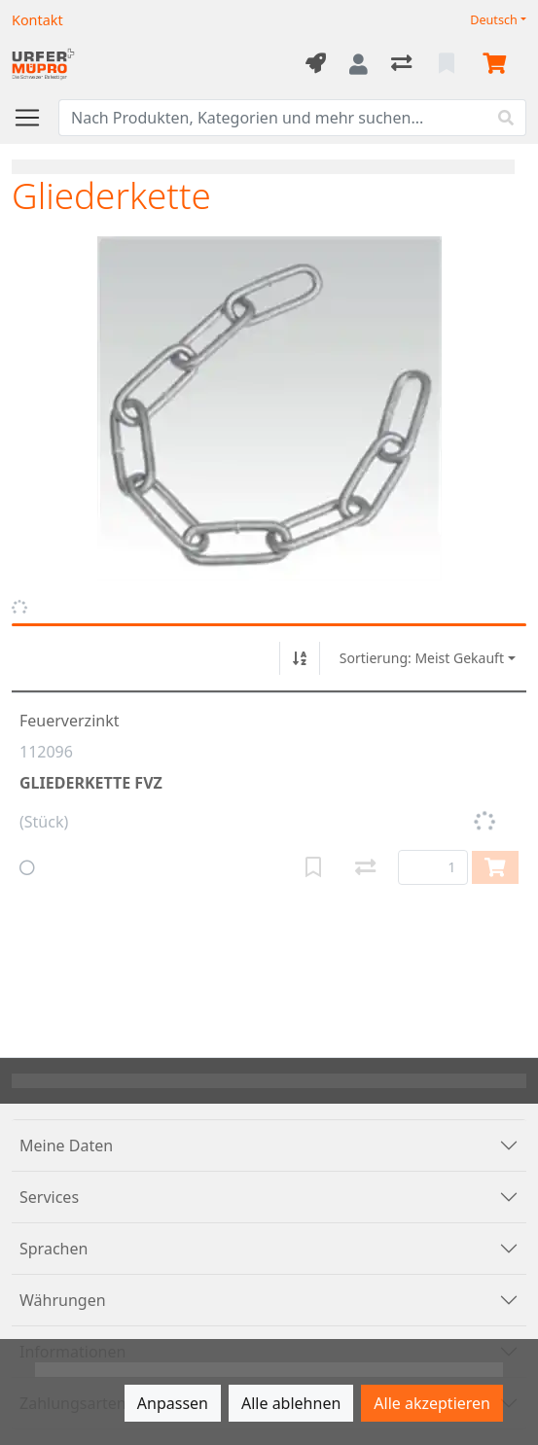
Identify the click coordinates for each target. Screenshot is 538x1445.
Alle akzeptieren (432, 1403)
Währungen (62, 1300)
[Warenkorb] (498, 64)
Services (49, 1197)
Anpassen (172, 1403)
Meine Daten (66, 1145)
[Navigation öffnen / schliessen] (35, 117)
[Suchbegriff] (272, 117)
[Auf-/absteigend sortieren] (299, 658)
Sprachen (53, 1248)
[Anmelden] (358, 64)
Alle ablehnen (291, 1403)
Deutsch (494, 20)
